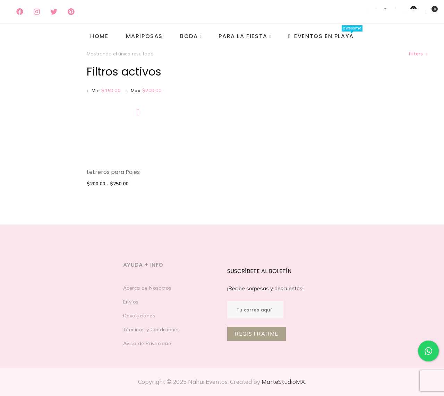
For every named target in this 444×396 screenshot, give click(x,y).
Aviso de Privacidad (147, 343)
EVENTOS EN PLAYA (321, 36)
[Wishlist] (406, 12)
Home (99, 36)
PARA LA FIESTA (243, 36)
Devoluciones (139, 316)
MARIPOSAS (144, 36)
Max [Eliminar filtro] (146, 90)
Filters (416, 54)
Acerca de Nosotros (147, 288)
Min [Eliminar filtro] (106, 90)
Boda (189, 36)
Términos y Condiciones (151, 329)
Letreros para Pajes (113, 172)
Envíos (131, 302)
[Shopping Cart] (426, 12)
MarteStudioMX (283, 381)
